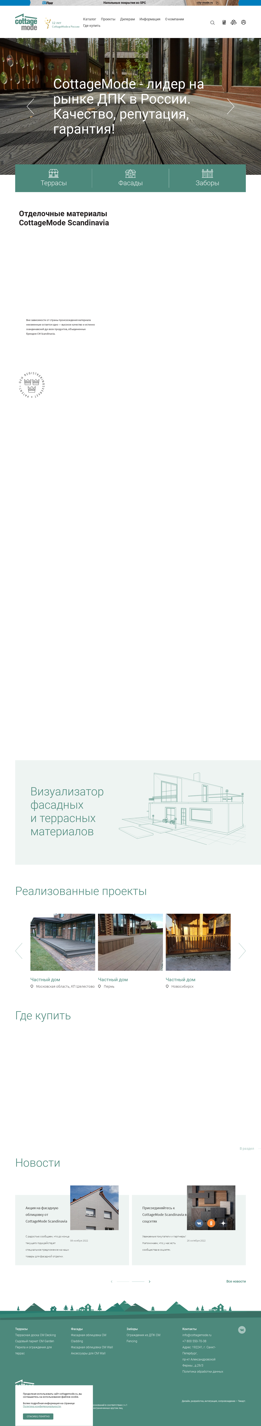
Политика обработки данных (202, 1371)
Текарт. (242, 1401)
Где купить (91, 26)
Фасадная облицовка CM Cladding (88, 1338)
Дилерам (127, 19)
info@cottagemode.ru (196, 1335)
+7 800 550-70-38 (194, 1341)
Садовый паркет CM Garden (34, 1341)
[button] (30, 106)
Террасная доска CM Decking (35, 1335)
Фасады (77, 1329)
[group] (62, 951)
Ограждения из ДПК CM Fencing (143, 1338)
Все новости (236, 1281)
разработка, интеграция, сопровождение (213, 1401)
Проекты (108, 19)
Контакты (189, 1329)
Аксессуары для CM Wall (88, 1353)
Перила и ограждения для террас (33, 1350)
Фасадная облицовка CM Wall (92, 1347)
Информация (150, 19)
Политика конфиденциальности (42, 1406)
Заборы (132, 1329)
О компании (174, 19)
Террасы (21, 1329)
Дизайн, (186, 1401)
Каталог (89, 19)
